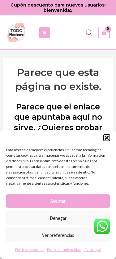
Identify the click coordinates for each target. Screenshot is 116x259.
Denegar (58, 218)
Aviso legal (92, 249)
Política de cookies (29, 249)
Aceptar (58, 201)
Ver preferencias (58, 235)
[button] (107, 138)
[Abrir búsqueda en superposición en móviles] (89, 33)
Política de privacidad (64, 249)
